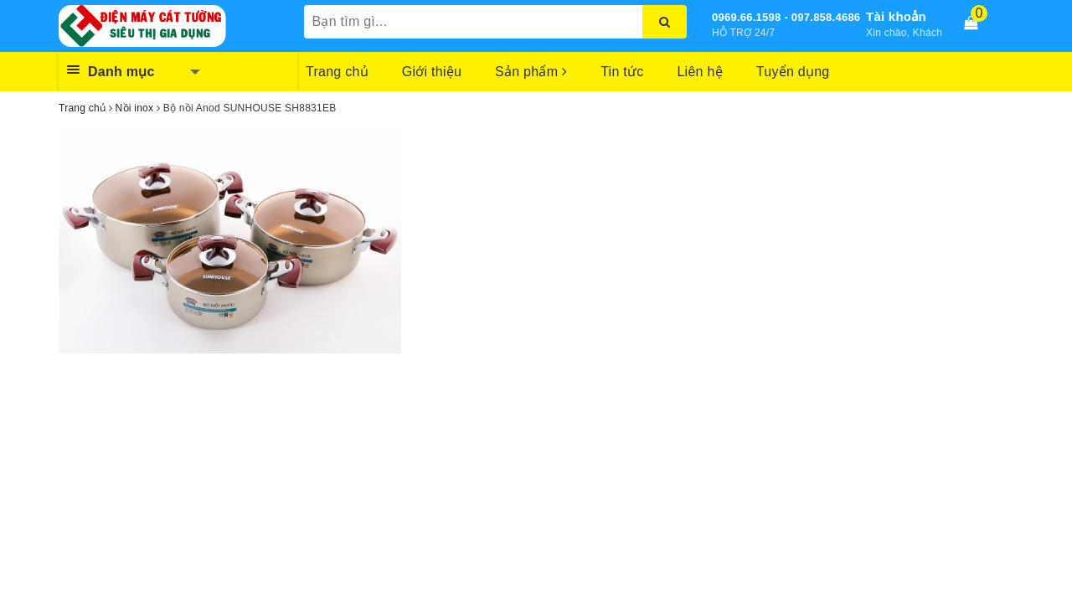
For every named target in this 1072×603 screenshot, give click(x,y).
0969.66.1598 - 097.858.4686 (786, 17)
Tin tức (621, 71)
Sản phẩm (531, 71)
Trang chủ (337, 71)
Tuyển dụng (793, 71)
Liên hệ (699, 71)
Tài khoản (896, 16)
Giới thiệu (431, 71)
